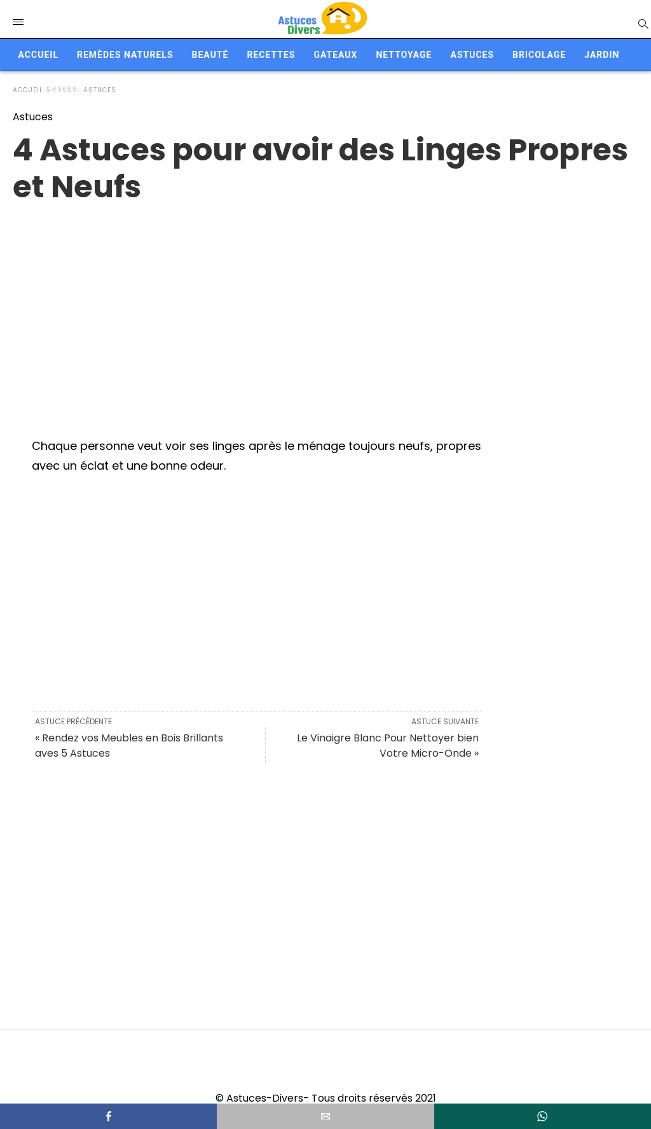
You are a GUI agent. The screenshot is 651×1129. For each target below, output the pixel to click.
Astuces (472, 55)
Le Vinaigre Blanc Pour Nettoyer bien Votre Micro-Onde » (388, 746)
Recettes (271, 55)
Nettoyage (404, 55)
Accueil (38, 55)
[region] (325, 307)
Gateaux (335, 55)
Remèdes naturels (125, 55)
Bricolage (539, 55)
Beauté (210, 55)
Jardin (601, 55)
